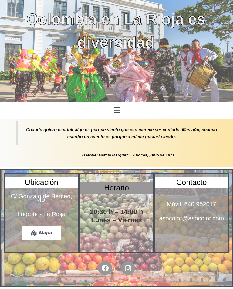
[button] (116, 110)
